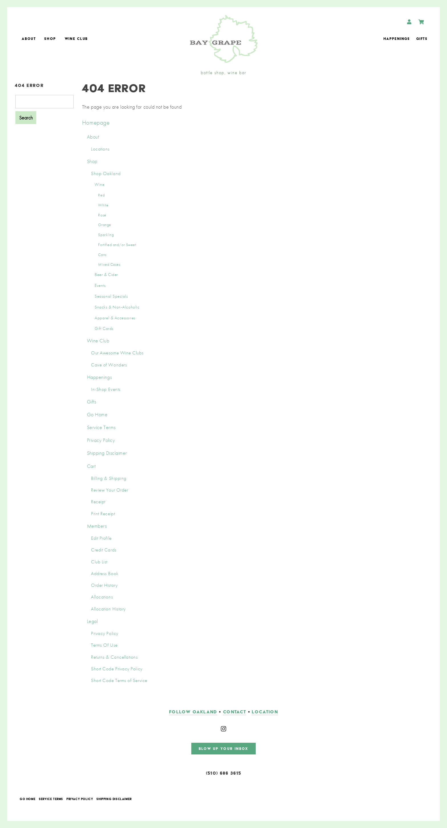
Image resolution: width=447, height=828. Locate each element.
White (103, 205)
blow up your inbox (224, 748)
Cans (102, 254)
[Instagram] (223, 729)
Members (97, 526)
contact (234, 712)
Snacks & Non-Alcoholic (117, 307)
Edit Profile (101, 538)
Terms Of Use (104, 645)
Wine (99, 184)
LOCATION (265, 712)
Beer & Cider (106, 274)
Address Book (104, 574)
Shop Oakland (106, 173)
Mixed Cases (109, 264)
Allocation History (108, 609)
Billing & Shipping (109, 478)
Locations (100, 149)
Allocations (102, 597)
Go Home (97, 414)
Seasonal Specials (111, 296)
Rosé (102, 215)
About (29, 38)
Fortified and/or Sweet (117, 244)
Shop (50, 38)
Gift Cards (104, 328)
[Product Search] (44, 101)
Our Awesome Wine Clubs (117, 353)
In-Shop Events (106, 389)
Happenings (396, 38)
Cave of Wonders (109, 365)
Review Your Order (109, 490)
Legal (92, 621)
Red (101, 195)
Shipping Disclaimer (107, 453)
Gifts (421, 38)
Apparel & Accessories (115, 318)
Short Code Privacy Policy (117, 669)
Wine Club (76, 38)
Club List (99, 562)
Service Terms (101, 427)
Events (100, 285)
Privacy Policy (101, 440)
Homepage (95, 122)
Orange (104, 224)
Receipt (98, 502)
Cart (91, 466)
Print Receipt (103, 514)
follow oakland (193, 712)
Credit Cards (103, 550)
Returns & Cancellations (114, 657)
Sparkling (106, 234)
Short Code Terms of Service (119, 680)
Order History (104, 585)
